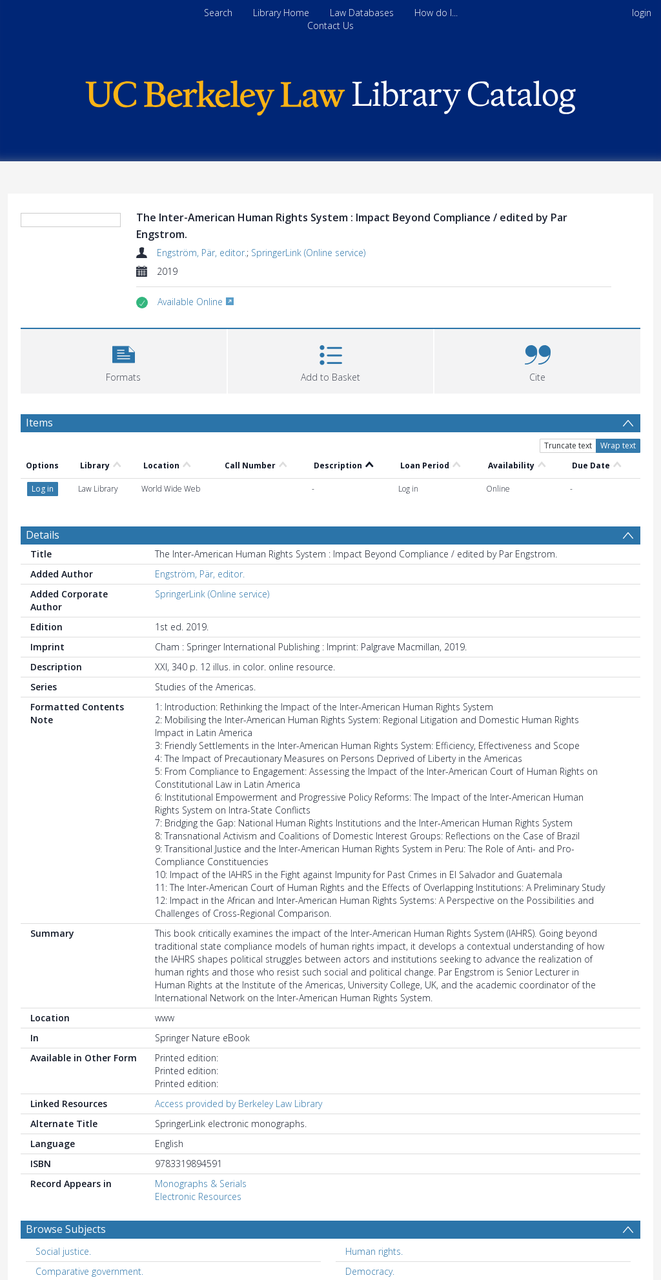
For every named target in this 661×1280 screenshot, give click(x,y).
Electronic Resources (198, 1196)
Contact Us (330, 25)
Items (39, 422)
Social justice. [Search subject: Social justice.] (63, 1251)
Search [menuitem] (218, 12)
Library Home (281, 12)
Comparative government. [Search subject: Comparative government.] (89, 1271)
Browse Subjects (66, 1229)
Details (42, 535)
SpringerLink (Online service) (308, 252)
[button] (124, 359)
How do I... (436, 12)
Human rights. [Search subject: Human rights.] (374, 1251)
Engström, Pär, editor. (202, 252)
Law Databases (362, 12)
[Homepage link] (330, 94)
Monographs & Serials (201, 1183)
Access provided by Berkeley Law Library (238, 1103)
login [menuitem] (641, 12)
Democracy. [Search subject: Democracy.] (369, 1271)
